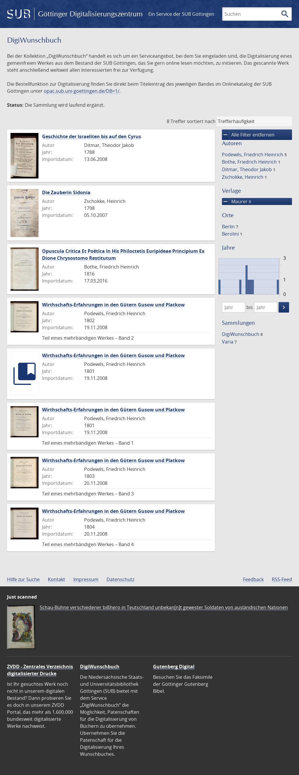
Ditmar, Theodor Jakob (248, 169)
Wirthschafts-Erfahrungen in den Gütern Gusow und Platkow (113, 304)
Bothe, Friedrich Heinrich (251, 162)
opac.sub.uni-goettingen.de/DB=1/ (81, 91)
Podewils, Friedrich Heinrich (254, 154)
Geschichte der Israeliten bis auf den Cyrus (91, 136)
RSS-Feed (282, 579)
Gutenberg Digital (173, 666)
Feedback (253, 579)
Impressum (85, 579)
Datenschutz (120, 579)
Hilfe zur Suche (23, 579)
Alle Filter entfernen (248, 134)
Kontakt (56, 579)
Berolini (232, 234)
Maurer (236, 201)
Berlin (230, 226)
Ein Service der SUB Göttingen (181, 14)
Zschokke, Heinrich (244, 177)
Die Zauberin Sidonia (66, 192)
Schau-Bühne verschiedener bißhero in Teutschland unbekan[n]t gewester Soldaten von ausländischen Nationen (164, 607)
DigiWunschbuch (242, 334)
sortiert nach (201, 121)
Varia (229, 342)
